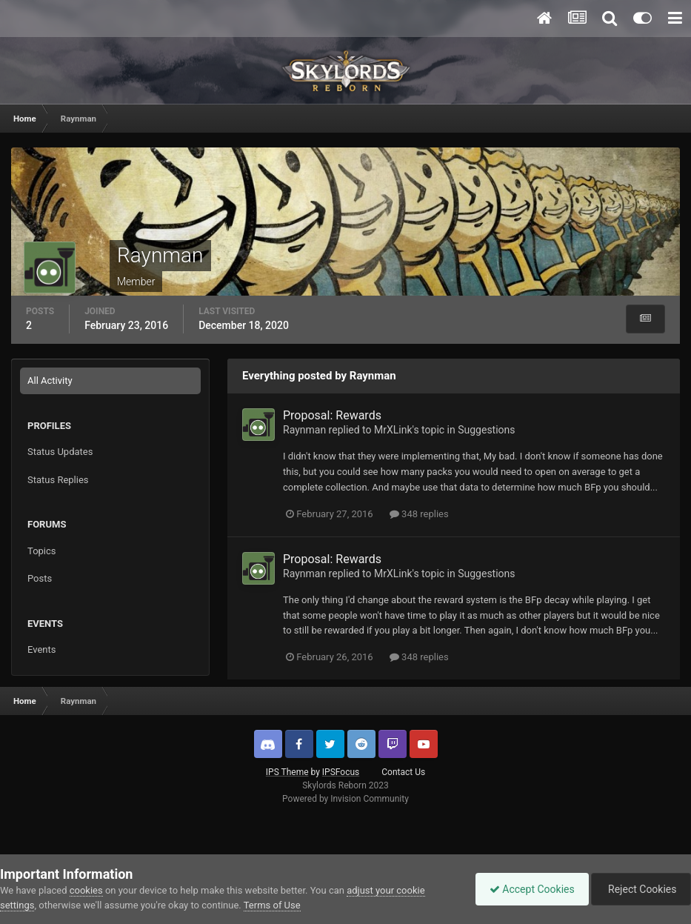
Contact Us (403, 772)
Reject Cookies (639, 889)
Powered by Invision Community (345, 799)
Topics (41, 550)
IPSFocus (340, 772)
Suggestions (486, 430)
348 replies (419, 513)
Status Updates (60, 451)
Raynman (304, 430)
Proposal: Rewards (332, 415)
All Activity (50, 380)
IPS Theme (287, 772)
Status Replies (58, 479)
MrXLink (393, 430)
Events (41, 649)
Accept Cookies (528, 889)
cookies (86, 890)
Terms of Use (272, 905)
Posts (39, 578)
